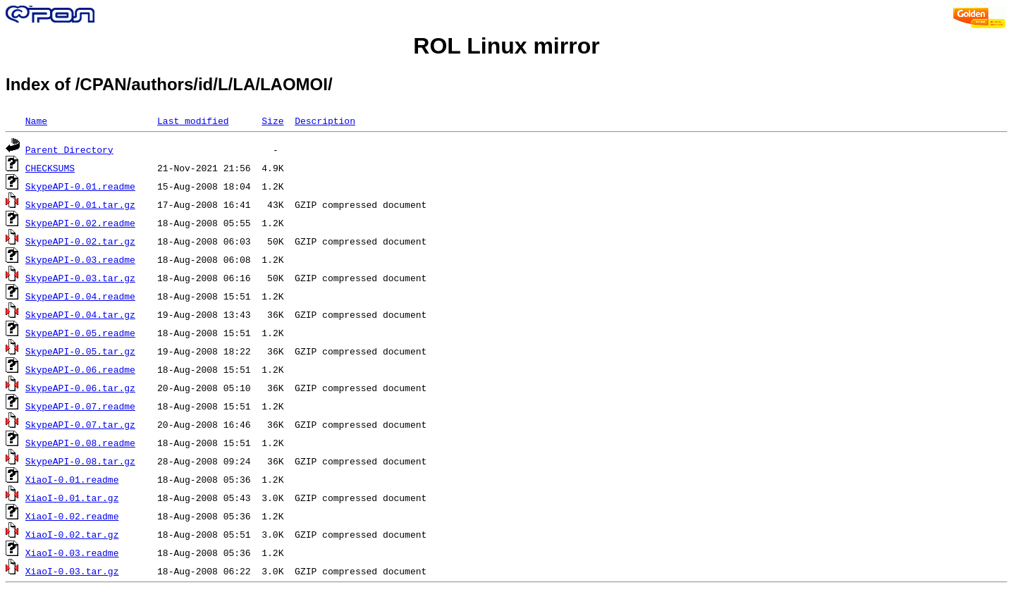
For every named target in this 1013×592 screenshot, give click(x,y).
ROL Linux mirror (506, 45)
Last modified (192, 120)
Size (272, 120)
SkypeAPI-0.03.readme (80, 259)
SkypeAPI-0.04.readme (80, 296)
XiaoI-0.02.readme (72, 516)
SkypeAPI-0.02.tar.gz (80, 241)
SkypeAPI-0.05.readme (80, 332)
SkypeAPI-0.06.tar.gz (80, 387)
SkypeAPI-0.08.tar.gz (80, 461)
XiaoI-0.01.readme (72, 479)
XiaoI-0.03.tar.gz (72, 571)
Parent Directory (69, 149)
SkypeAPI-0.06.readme (80, 369)
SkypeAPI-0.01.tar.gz (80, 204)
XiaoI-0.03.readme (72, 552)
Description (325, 120)
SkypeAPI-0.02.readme (80, 222)
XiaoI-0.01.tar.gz (72, 497)
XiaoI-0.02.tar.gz (72, 534)
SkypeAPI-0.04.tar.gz (80, 314)
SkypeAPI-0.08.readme (80, 442)
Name (36, 120)
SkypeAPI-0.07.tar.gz (80, 424)
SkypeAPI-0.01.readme (80, 186)
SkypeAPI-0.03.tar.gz (80, 277)
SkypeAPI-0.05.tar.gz (80, 351)
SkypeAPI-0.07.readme (80, 406)
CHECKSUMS (50, 167)
